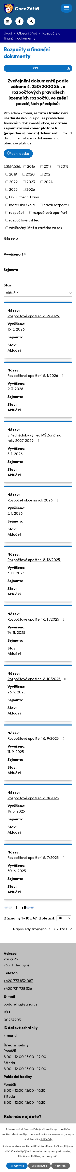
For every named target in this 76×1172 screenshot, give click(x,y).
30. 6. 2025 (16, 871)
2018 (64, 166)
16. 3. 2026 (16, 329)
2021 (47, 174)
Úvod (8, 33)
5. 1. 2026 (14, 454)
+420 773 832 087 (18, 980)
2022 (13, 182)
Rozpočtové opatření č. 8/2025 (36, 798)
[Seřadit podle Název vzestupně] (20, 237)
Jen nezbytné (39, 1165)
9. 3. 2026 (15, 389)
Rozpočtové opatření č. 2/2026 (36, 316)
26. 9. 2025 (16, 692)
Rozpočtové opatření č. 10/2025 (37, 679)
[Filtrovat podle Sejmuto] (38, 277)
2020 (30, 174)
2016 (31, 166)
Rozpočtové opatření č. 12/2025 (37, 559)
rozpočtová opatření (50, 212)
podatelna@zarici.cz (20, 1004)
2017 (47, 166)
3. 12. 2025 (15, 573)
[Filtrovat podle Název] (38, 246)
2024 (48, 182)
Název (11, 238)
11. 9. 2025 (15, 751)
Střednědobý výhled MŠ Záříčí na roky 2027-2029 (34, 438)
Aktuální (14, 350)
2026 (30, 189)
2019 (13, 174)
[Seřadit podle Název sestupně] (20, 239)
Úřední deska (18, 153)
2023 (31, 182)
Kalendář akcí (8, 21)
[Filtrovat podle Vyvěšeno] (38, 262)
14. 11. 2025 (16, 632)
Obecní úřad (27, 33)
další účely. (46, 1139)
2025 (13, 189)
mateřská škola (22, 205)
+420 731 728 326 (18, 988)
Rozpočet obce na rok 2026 (33, 500)
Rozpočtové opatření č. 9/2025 (36, 738)
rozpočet (16, 212)
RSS (51, 68)
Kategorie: (12, 166)
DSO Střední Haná (24, 197)
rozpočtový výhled (24, 220)
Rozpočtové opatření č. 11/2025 (36, 619)
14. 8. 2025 (16, 811)
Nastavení (60, 1165)
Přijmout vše (17, 1165)
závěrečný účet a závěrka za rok (35, 227)
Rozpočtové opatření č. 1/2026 (36, 375)
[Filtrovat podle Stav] (38, 293)
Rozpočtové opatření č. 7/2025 (36, 857)
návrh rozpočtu (56, 205)
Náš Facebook (19, 21)
